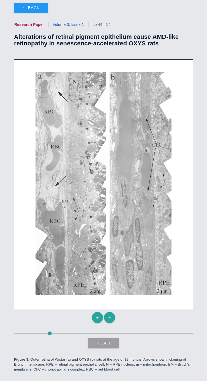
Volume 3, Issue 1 (68, 24)
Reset (103, 343)
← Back (31, 7)
